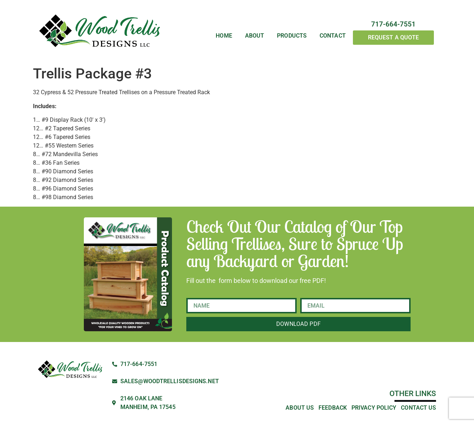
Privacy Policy (373, 407)
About (254, 35)
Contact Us (418, 407)
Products (292, 35)
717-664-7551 (393, 24)
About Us (300, 407)
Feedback (333, 407)
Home (224, 35)
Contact (333, 35)
